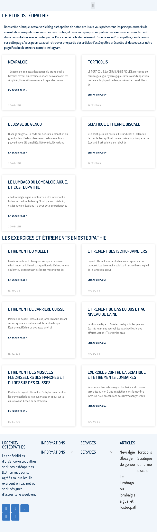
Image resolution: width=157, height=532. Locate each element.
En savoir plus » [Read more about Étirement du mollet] (17, 279)
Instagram (54, 47)
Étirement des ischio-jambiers (117, 251)
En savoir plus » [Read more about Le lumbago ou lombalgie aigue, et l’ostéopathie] (17, 215)
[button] (93, 5)
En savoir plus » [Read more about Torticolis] (97, 94)
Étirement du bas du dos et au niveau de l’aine (117, 311)
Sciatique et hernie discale (114, 124)
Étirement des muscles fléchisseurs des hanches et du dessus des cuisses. (36, 377)
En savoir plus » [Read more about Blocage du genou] (17, 152)
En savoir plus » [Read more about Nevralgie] (17, 90)
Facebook (17, 47)
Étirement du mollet (28, 251)
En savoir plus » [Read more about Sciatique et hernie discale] (97, 152)
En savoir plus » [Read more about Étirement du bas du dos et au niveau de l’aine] (97, 342)
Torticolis (98, 62)
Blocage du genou (25, 124)
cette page (15, 42)
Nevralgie (18, 62)
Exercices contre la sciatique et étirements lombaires (117, 374)
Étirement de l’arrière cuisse (36, 309)
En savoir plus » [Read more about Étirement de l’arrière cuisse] (17, 337)
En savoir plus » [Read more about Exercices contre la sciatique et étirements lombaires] (97, 405)
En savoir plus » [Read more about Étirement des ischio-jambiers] (97, 279)
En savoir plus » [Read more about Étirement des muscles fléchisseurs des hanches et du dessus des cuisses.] (17, 411)
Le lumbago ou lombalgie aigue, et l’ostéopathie (38, 184)
